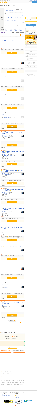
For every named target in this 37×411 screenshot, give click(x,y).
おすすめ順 (2, 36)
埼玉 (7, 10)
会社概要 (2, 394)
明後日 (11, 17)
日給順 (10, 36)
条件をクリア (13, 32)
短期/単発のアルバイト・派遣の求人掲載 (5, 395)
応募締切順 (20, 36)
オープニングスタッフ (29, 75)
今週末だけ (7, 7)
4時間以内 (11, 30)
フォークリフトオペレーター (29, 51)
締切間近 (11, 29)
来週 (20, 17)
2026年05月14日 (28, 59)
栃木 (11, 10)
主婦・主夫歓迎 (31, 74)
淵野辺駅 (7, 287)
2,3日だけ (9, 19)
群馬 (12, 10)
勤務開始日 (14, 36)
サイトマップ (17, 397)
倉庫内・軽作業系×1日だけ (19, 7)
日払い (15, 29)
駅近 (32, 75)
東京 (34, 66)
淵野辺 (31, 63)
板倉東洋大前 (34, 62)
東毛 (4, 174)
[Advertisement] (12, 327)
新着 (5, 29)
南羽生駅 (9, 117)
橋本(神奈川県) (34, 63)
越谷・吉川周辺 (5, 136)
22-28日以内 (12, 20)
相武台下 (29, 63)
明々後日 (15, 17)
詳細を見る (12, 52)
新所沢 (31, 62)
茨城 (10, 10)
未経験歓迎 (20, 30)
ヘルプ (16, 394)
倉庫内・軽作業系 (4, 116)
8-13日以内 (6, 20)
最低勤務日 (17, 36)
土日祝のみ (6, 30)
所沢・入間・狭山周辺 (6, 155)
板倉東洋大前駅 (7, 174)
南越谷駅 (9, 136)
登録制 (20, 29)
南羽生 (29, 62)
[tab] (28, 18)
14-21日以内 (8, 20)
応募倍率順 (23, 36)
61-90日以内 (18, 20)
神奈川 (6, 10)
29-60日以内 (15, 20)
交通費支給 (16, 30)
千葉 (9, 10)
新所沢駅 (11, 155)
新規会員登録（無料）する (31, 24)
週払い (34, 75)
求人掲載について (31, 0)
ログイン (34, 26)
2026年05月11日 (28, 58)
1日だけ (6, 19)
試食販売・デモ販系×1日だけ (12, 7)
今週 (17, 17)
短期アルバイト (11, 392)
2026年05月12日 (32, 58)
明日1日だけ (3, 7)
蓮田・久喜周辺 (5, 117)
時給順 (7, 36)
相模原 (5, 287)
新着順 (4, 36)
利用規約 (17, 395)
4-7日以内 (13, 19)
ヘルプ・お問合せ (35, 0)
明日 (8, 17)
